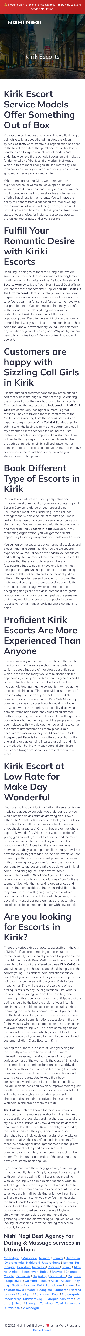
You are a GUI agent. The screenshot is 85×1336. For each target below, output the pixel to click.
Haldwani (33, 1262)
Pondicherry (12, 1299)
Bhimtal (58, 1258)
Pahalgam (25, 1294)
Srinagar (32, 1303)
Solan (19, 1303)
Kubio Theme (42, 1330)
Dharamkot (57, 1276)
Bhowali (57, 1271)
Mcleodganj (12, 1258)
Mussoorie (29, 1258)
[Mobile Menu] (74, 23)
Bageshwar (29, 1271)
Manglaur (45, 1290)
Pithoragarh (70, 1294)
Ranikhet (24, 1267)
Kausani (66, 1281)
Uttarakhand (51, 1262)
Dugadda (74, 1276)
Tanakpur (47, 1303)
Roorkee (54, 1267)
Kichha (30, 1285)
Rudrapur (51, 1299)
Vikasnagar (31, 1308)
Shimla (66, 1267)
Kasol (55, 1281)
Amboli (14, 1271)
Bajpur (44, 1271)
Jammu (68, 1262)
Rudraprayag (32, 1299)
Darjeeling (40, 1276)
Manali (31, 1290)
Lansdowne (54, 1285)
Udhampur (73, 1303)
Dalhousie (23, 1276)
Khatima (17, 1285)
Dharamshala (14, 1262)
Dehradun (73, 1258)
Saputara (66, 1299)
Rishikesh (39, 1267)
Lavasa (70, 1285)
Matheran (61, 1290)
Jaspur (44, 1281)
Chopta (9, 1276)
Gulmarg (31, 1281)
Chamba (72, 1271)
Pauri (56, 1294)
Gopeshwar (14, 1281)
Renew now (63, 4)
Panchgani (42, 1294)
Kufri (40, 1285)
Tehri (59, 1303)
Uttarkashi (12, 1308)
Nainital (44, 1258)
